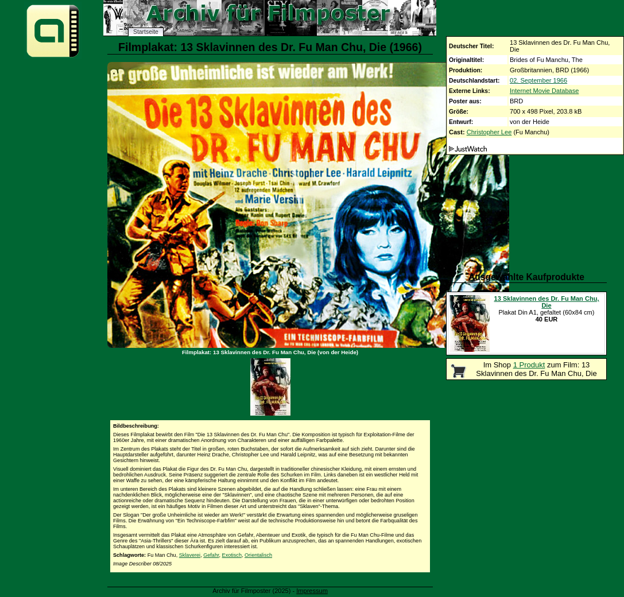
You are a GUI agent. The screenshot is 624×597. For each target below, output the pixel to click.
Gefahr (211, 555)
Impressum (312, 590)
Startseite (145, 32)
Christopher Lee (489, 132)
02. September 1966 (538, 80)
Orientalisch (258, 555)
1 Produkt (529, 364)
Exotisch (232, 555)
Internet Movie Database (544, 90)
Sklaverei (189, 555)
